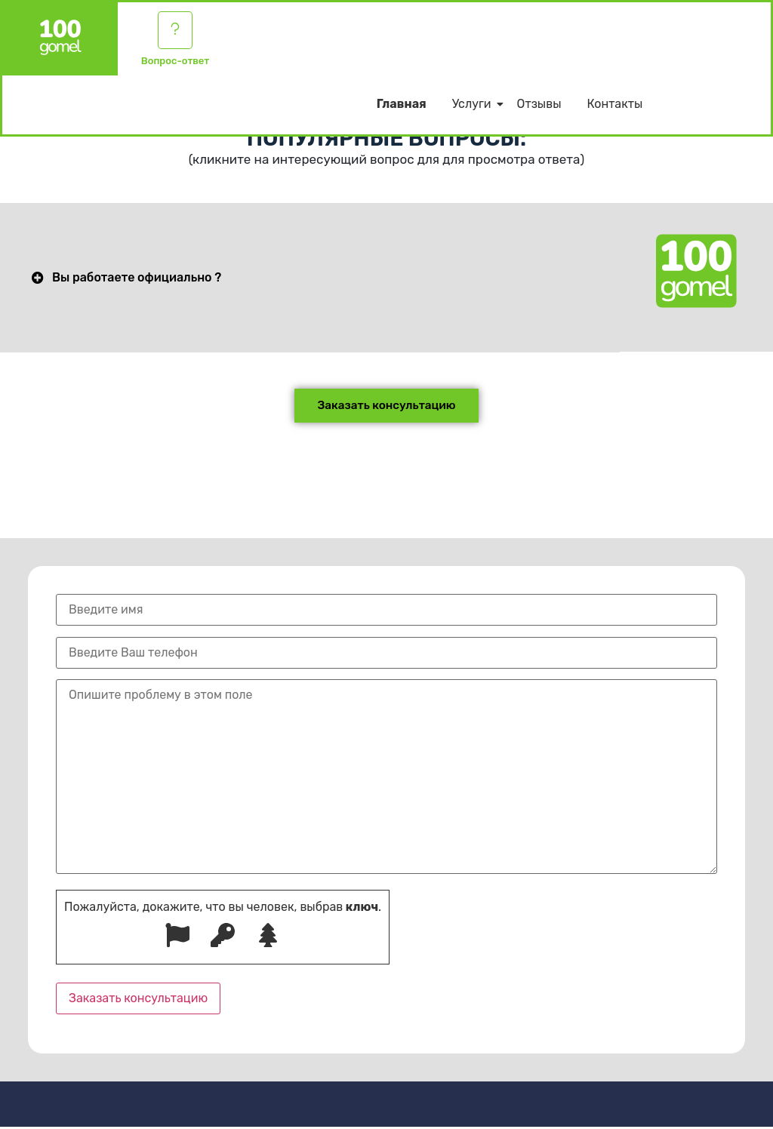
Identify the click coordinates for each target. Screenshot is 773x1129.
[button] (309, 278)
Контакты (614, 107)
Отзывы (539, 107)
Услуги (474, 107)
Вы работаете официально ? (136, 278)
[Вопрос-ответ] (175, 31)
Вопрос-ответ (175, 63)
